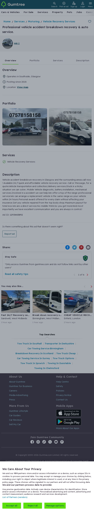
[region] (47, 486)
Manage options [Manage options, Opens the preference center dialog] (55, 505)
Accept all (11, 505)
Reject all (33, 505)
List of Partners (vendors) (14, 497)
